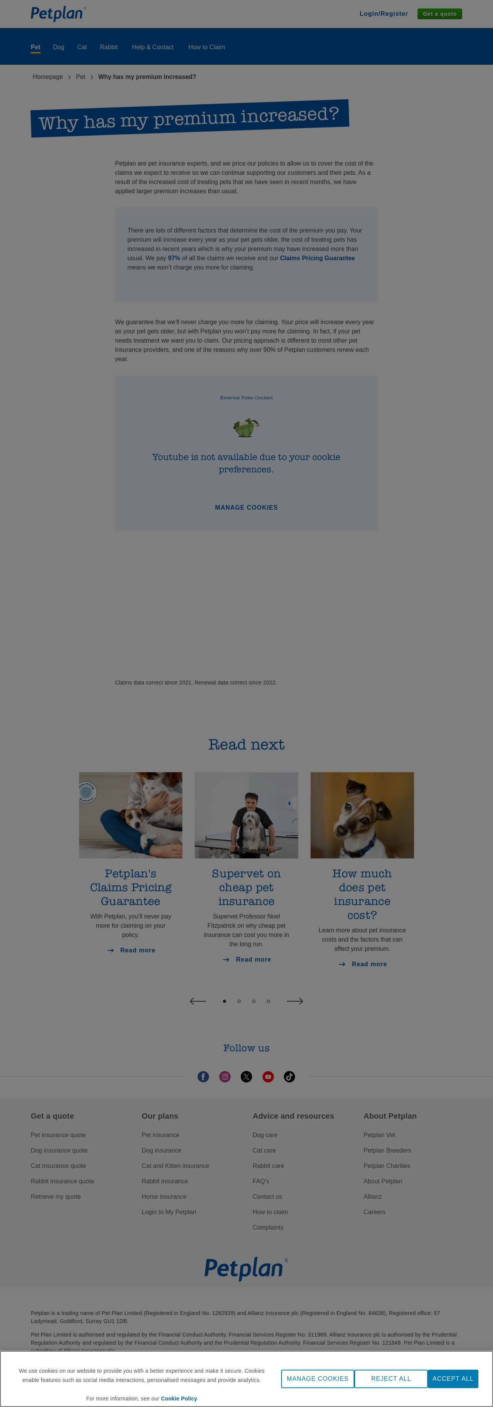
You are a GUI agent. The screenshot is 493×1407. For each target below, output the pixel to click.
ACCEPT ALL (453, 1380)
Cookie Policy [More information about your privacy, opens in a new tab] (179, 1400)
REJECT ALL (391, 1380)
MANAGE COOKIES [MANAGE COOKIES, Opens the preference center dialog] (318, 1380)
